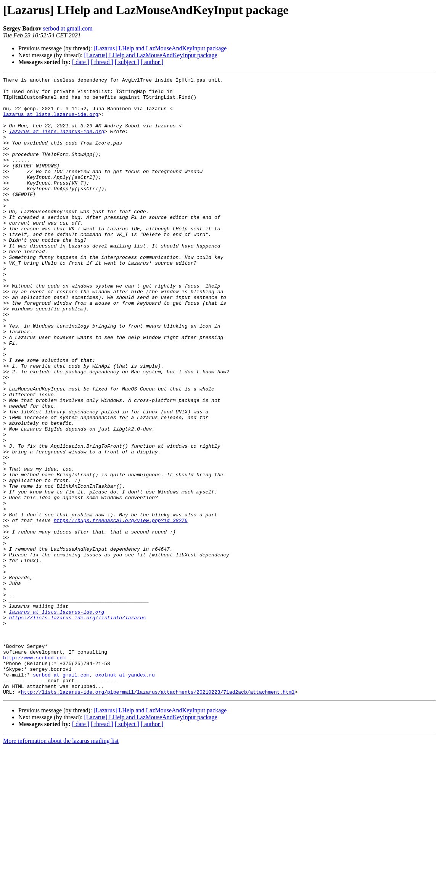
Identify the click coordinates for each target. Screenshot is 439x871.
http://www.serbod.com (34, 774)
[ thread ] (102, 62)
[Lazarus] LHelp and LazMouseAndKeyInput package (160, 48)
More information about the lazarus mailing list (61, 864)
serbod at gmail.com (68, 28)
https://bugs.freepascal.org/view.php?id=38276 (121, 609)
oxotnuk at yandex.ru (125, 794)
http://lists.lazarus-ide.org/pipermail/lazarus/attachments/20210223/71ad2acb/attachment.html (158, 815)
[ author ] (152, 62)
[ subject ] (127, 62)
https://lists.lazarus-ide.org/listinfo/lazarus (77, 726)
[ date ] (80, 62)
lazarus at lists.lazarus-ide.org (50, 122)
